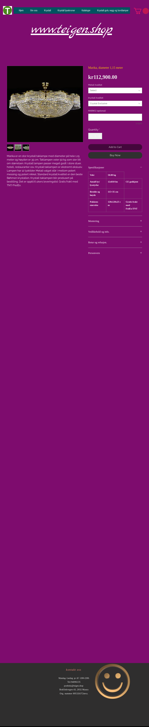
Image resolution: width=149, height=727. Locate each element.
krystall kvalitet (95, 98)
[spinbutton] (95, 136)
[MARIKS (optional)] (115, 117)
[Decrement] (91, 136)
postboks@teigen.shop (73, 686)
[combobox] (115, 90)
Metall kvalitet (95, 85)
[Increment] (99, 136)
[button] (141, 11)
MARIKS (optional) (97, 111)
